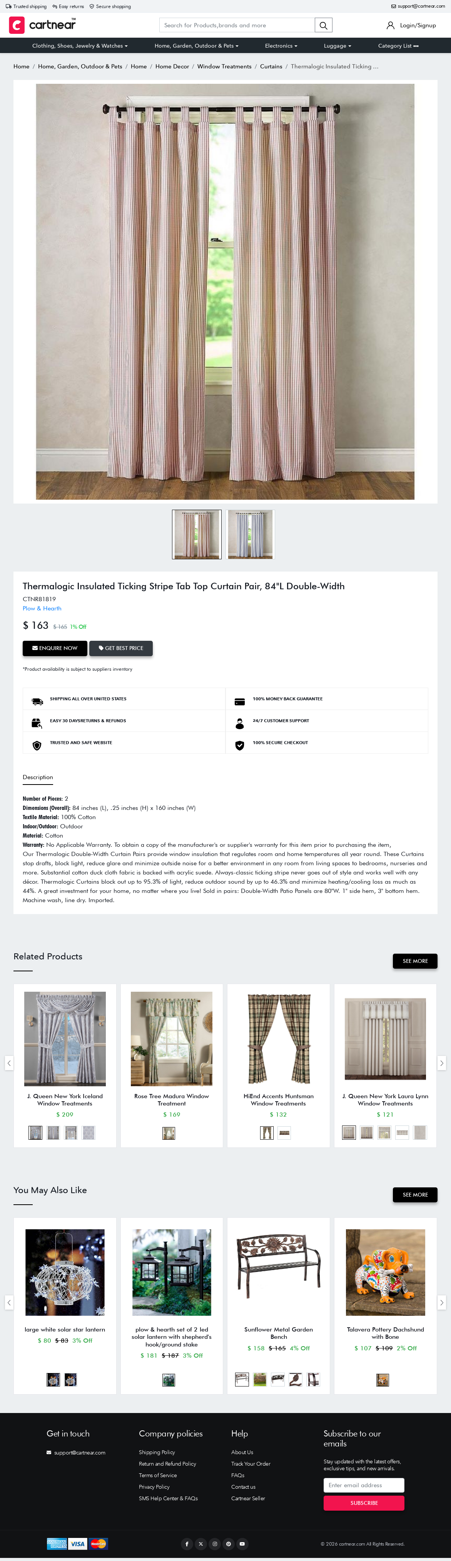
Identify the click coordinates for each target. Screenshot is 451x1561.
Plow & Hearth (42, 608)
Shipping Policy (157, 1455)
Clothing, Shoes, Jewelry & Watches (77, 45)
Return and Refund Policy (167, 1466)
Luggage (335, 45)
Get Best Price (122, 648)
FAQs (237, 1478)
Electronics (278, 45)
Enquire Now (55, 648)
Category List (398, 45)
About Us (242, 1455)
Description (38, 776)
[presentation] (9, 1063)
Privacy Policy (154, 1489)
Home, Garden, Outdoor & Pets (194, 45)
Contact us (243, 1489)
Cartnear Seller (248, 1501)
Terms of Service (158, 1478)
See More (415, 961)
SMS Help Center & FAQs (168, 1501)
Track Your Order (250, 1466)
